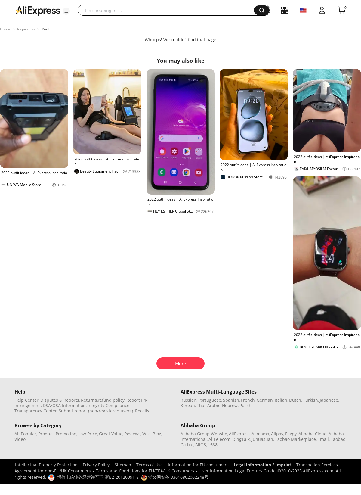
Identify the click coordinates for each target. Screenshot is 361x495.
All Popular (25, 434)
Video (20, 439)
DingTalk (241, 439)
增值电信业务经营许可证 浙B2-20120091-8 (98, 477)
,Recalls (141, 411)
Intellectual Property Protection (46, 465)
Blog (157, 434)
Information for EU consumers (198, 465)
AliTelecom (219, 439)
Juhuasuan (262, 439)
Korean (187, 405)
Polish (245, 405)
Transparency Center (35, 411)
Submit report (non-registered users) (96, 411)
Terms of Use (149, 465)
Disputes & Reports (59, 400)
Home (5, 29)
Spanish (231, 400)
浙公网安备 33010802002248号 (174, 477)
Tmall (323, 439)
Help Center (26, 400)
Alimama (260, 434)
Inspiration (26, 29)
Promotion (66, 434)
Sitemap (123, 465)
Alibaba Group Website (203, 434)
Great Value (110, 434)
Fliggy (291, 434)
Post (45, 29)
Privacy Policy (96, 465)
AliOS (200, 444)
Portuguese (209, 400)
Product (46, 434)
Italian (281, 400)
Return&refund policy (103, 400)
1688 (213, 444)
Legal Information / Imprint (262, 465)
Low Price (87, 434)
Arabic (213, 405)
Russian (188, 400)
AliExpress (239, 434)
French (248, 400)
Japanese (329, 400)
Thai (201, 405)
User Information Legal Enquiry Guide (237, 471)
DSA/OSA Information (64, 405)
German (265, 400)
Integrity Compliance (108, 405)
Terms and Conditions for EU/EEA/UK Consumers (145, 471)
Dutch (295, 400)
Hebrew (230, 405)
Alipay (277, 434)
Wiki (146, 434)
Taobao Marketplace (295, 439)
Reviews (132, 434)
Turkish (310, 400)
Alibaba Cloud (312, 434)
